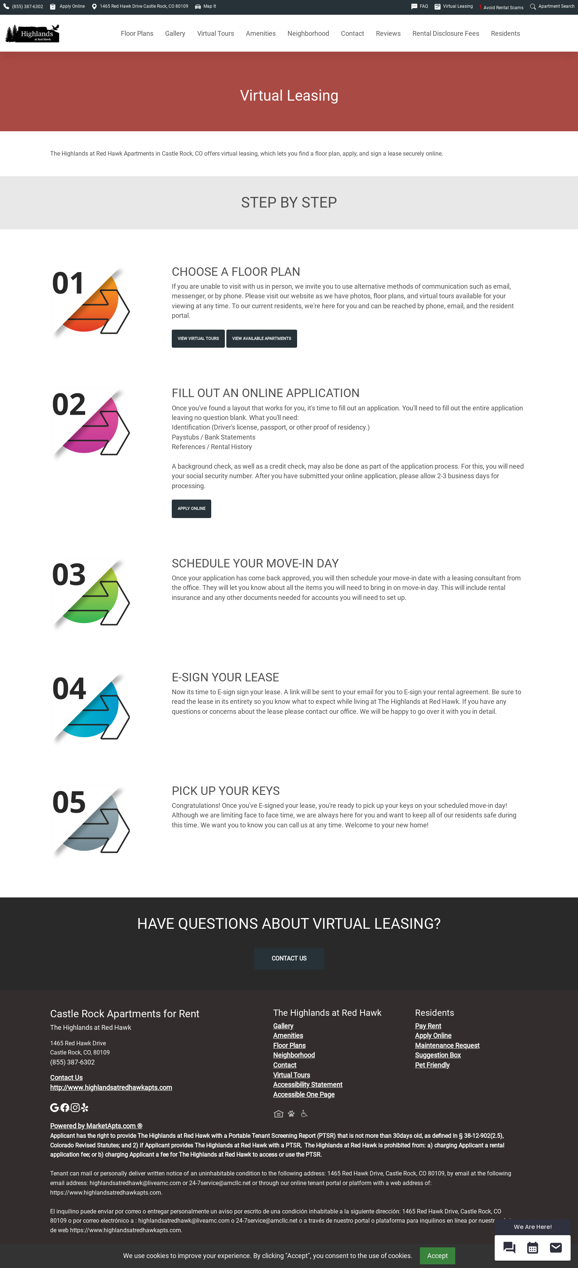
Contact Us (289, 958)
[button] (509, 1248)
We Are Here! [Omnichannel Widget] (533, 1227)
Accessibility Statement (307, 1084)
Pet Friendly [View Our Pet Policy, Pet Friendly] (432, 1065)
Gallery (175, 33)
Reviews (388, 33)
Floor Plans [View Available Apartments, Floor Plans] (137, 33)
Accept (437, 1256)
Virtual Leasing (454, 6)
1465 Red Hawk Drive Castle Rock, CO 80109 (139, 6)
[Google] (55, 1107)
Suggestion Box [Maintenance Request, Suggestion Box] (438, 1055)
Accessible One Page (304, 1094)
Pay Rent (428, 1026)
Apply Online (67, 6)
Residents (505, 33)
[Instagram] (76, 1107)
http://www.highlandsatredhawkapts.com (111, 1087)
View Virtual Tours (198, 338)
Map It (205, 6)
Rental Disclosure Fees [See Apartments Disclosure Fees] (445, 33)
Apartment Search (552, 6)
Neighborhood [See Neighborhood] (308, 33)
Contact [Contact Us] (352, 33)
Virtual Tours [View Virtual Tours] (215, 33)
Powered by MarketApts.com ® (96, 1126)
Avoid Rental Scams (501, 7)
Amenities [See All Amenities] (261, 33)
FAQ (419, 6)
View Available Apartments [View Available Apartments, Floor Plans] (261, 338)
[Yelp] (85, 1107)
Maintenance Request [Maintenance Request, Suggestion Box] (447, 1045)
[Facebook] (65, 1107)
